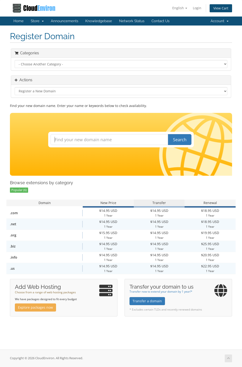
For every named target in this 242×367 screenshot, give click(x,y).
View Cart (220, 8)
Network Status (131, 21)
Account (220, 21)
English (179, 8)
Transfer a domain (147, 301)
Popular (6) (19, 190)
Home (18, 21)
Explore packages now (35, 307)
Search (179, 139)
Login (197, 8)
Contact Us (160, 21)
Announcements (64, 21)
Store (37, 21)
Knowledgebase (98, 21)
